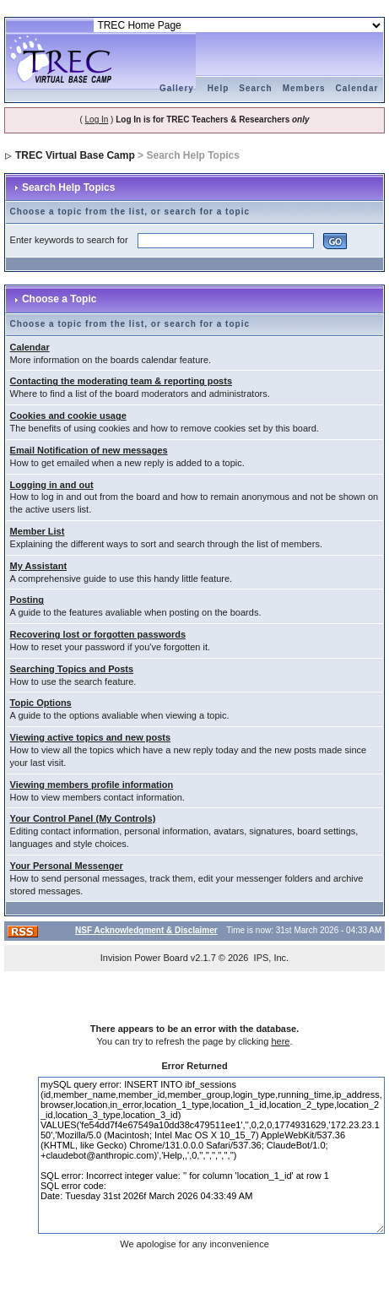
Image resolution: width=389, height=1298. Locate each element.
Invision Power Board (144, 958)
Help (219, 88)
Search (255, 88)
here (280, 1041)
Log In (97, 119)
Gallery (176, 88)
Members (304, 88)
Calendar (357, 88)
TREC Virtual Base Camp (75, 155)
